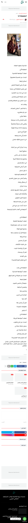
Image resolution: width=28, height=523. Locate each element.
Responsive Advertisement (14, 8)
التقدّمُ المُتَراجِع (10, 382)
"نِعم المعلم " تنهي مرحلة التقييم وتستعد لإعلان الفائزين (10, 517)
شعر (17, 13)
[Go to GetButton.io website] (24, 521)
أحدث (24, 422)
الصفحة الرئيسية (23, 13)
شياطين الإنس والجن (22, 382)
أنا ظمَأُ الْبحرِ (24, 396)
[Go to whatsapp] (24, 519)
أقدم (3, 422)
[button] (26, 2)
